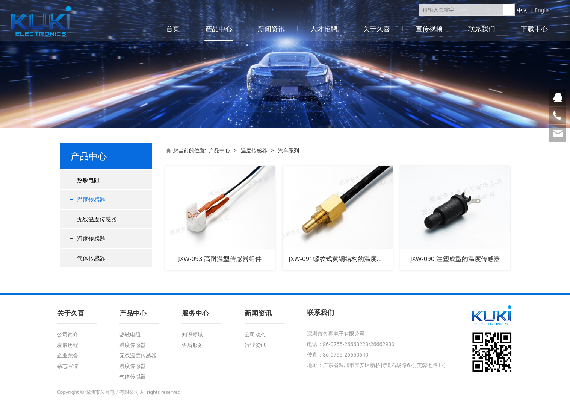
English (544, 10)
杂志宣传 (67, 365)
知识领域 (192, 334)
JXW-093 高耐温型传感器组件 (220, 258)
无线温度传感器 (96, 219)
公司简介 (67, 334)
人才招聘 (323, 28)
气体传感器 (91, 258)
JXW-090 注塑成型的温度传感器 (455, 258)
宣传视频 (429, 28)
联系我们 (481, 28)
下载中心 (534, 28)
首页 (173, 28)
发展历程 (67, 344)
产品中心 (218, 28)
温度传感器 (91, 199)
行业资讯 (255, 344)
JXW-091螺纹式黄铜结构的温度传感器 (342, 258)
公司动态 (255, 334)
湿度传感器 (91, 238)
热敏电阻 (88, 180)
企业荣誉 (67, 355)
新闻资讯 (271, 28)
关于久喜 (376, 28)
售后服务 (192, 344)
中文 (522, 10)
